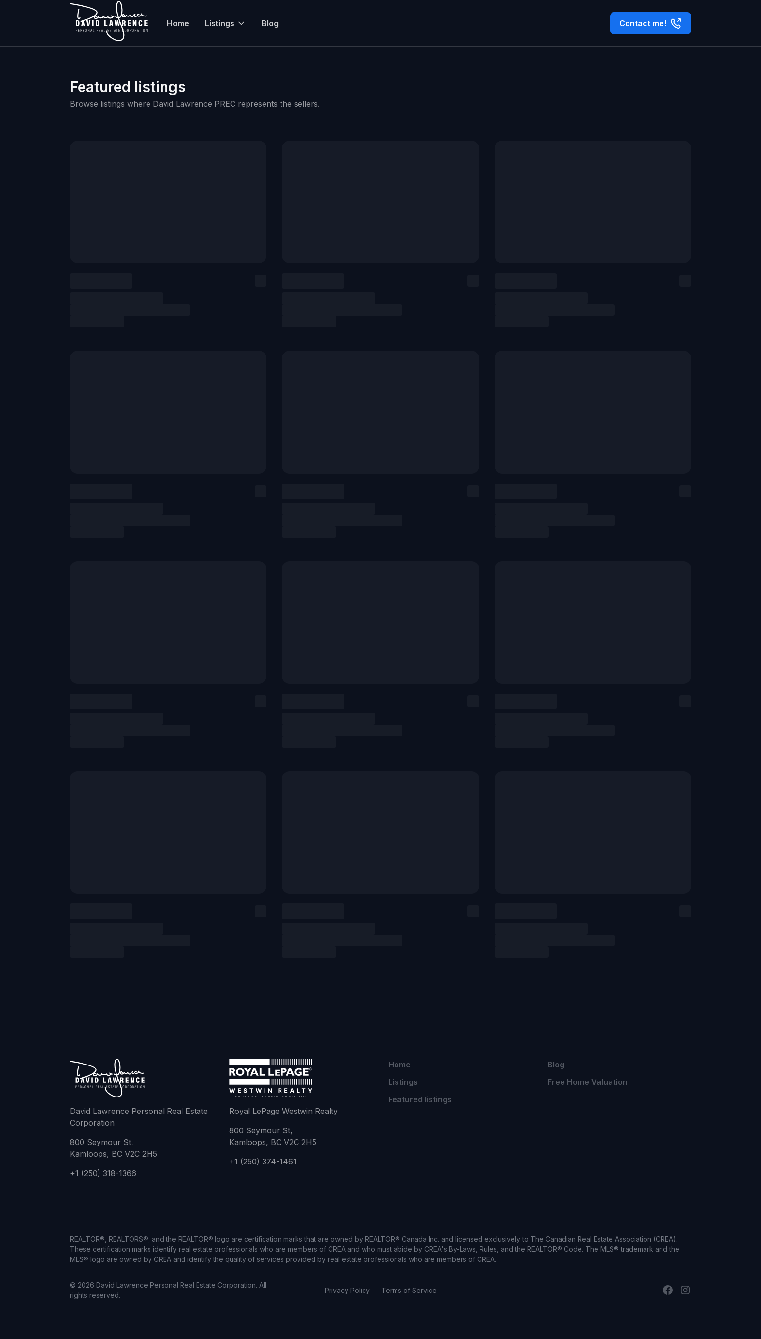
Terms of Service (409, 1290)
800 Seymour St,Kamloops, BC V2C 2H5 (113, 1148)
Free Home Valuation (587, 1082)
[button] (225, 23)
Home (178, 23)
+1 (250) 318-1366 (103, 1173)
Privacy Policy (347, 1290)
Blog (270, 23)
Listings (403, 1082)
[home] (109, 23)
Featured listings (420, 1099)
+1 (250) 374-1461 (263, 1161)
